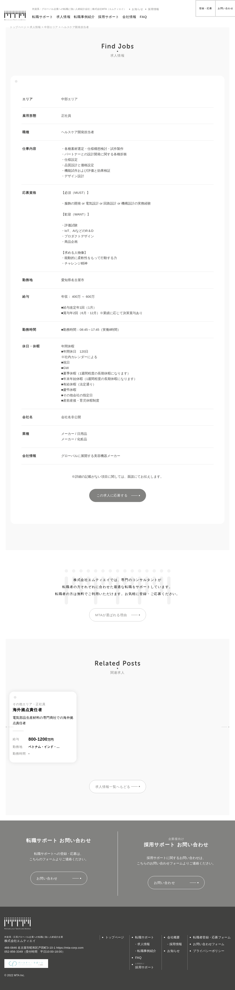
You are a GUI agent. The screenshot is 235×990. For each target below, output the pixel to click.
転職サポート (47, 17)
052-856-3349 (13, 951)
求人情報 (68, 17)
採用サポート (113, 17)
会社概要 (173, 937)
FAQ (148, 17)
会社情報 (134, 17)
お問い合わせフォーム (208, 944)
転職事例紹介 (89, 17)
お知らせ (142, 9)
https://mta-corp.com (70, 947)
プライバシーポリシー (208, 951)
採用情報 (158, 9)
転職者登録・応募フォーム (212, 937)
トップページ (114, 937)
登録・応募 (192, 11)
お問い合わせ (221, 11)
